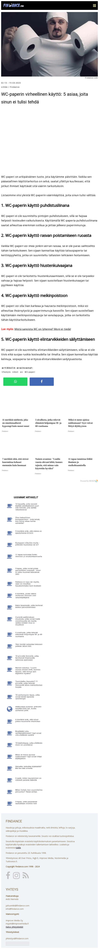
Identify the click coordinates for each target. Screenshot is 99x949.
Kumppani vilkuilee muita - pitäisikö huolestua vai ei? (27, 544)
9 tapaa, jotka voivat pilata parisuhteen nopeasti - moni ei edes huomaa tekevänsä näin (28, 571)
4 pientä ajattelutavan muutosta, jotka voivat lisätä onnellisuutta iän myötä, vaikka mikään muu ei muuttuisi (27, 621)
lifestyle (6, 372)
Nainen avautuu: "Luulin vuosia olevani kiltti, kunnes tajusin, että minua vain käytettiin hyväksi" (27, 670)
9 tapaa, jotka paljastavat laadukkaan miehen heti (26, 803)
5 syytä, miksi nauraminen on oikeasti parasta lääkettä (28, 779)
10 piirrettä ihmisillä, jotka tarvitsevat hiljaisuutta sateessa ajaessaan (27, 658)
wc (21, 372)
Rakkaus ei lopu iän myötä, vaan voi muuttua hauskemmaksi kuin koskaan (28, 584)
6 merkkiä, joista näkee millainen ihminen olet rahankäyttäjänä (25, 595)
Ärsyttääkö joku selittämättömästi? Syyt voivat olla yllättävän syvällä (28, 733)
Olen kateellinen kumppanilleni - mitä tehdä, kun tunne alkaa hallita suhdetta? (27, 520)
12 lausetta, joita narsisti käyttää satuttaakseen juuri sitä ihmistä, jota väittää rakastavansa (27, 507)
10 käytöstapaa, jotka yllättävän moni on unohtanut (28, 744)
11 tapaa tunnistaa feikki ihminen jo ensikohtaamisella (28, 555)
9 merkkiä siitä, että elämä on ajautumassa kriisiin (28, 532)
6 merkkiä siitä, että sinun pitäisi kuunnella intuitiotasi (27, 720)
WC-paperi (30, 372)
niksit (15, 372)
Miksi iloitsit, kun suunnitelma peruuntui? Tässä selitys (28, 791)
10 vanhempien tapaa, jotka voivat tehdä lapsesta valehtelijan (27, 697)
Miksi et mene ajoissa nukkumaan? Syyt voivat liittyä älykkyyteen (28, 756)
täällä (18, 847)
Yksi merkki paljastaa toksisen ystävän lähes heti (28, 645)
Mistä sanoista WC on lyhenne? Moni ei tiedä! (42, 329)
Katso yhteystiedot (14, 927)
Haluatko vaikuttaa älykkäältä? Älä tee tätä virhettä (28, 767)
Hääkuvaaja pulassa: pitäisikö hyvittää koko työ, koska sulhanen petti (28, 708)
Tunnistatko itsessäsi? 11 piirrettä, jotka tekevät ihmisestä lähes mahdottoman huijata (28, 684)
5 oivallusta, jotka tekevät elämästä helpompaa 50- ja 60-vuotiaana (28, 634)
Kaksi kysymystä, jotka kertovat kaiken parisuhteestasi (29, 606)
